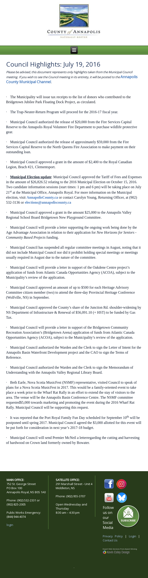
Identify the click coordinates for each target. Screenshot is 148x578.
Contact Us (110, 540)
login (10, 525)
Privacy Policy (113, 536)
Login (132, 536)
